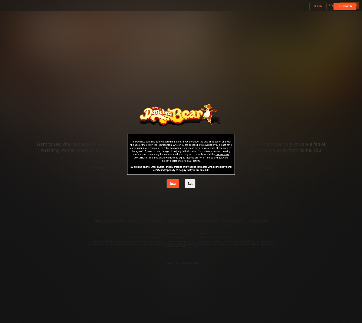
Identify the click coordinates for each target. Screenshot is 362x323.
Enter (172, 183)
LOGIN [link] (318, 6)
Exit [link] (190, 183)
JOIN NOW (345, 6)
